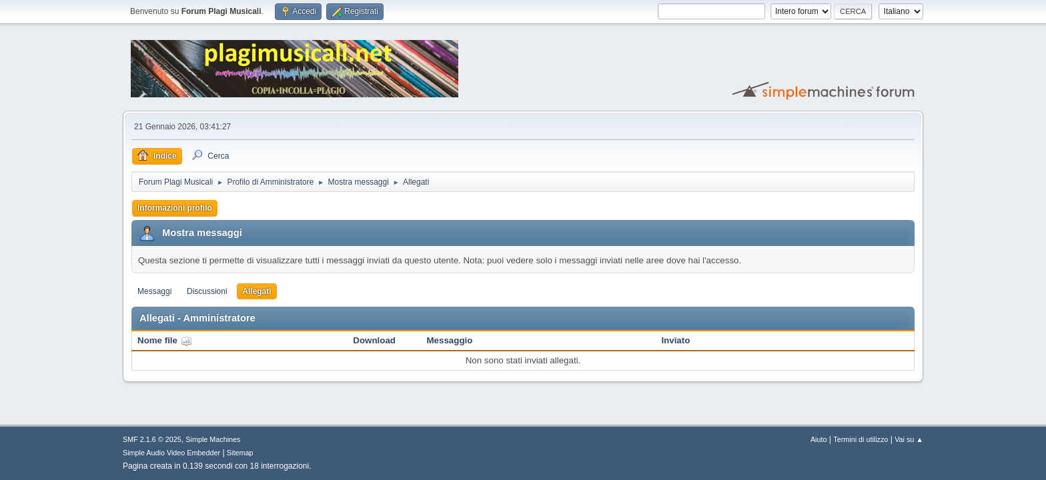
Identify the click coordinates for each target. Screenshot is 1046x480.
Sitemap (240, 453)
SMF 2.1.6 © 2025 (152, 439)
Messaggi (154, 291)
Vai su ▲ (909, 439)
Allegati (256, 291)
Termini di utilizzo (860, 439)
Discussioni (207, 291)
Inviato (675, 340)
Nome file (164, 340)
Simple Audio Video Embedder (171, 453)
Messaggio (450, 340)
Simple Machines (212, 439)
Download (374, 340)
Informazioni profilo (174, 208)
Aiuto (819, 439)
